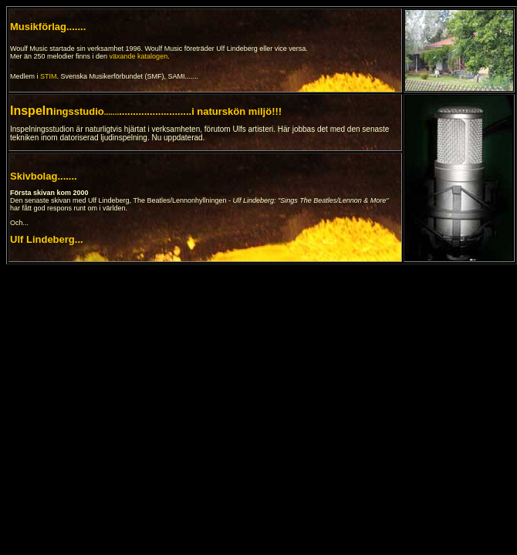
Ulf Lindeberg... (46, 239)
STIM (48, 76)
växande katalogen (139, 56)
